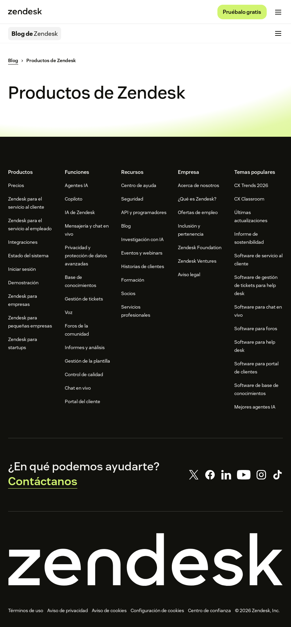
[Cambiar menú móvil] (278, 12)
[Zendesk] (145, 559)
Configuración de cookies (157, 610)
